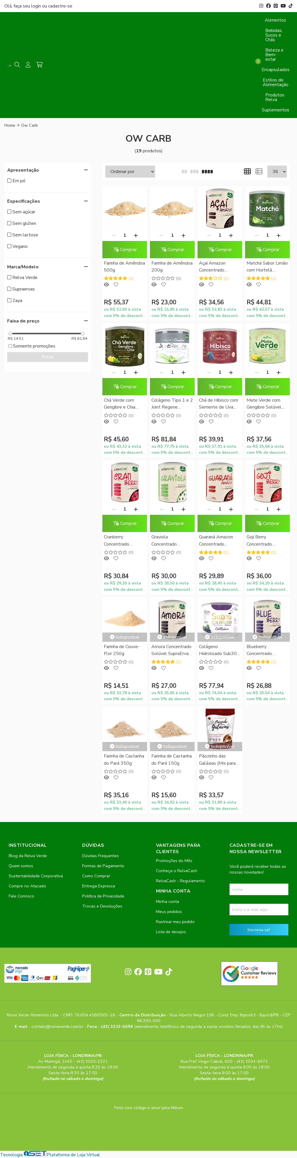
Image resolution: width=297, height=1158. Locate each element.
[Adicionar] (136, 235)
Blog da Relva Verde (28, 856)
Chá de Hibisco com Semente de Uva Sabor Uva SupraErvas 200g (218, 404)
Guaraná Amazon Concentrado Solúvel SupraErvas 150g (218, 541)
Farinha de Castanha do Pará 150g (171, 759)
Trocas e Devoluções (102, 906)
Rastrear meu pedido (175, 921)
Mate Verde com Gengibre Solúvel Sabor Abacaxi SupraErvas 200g (264, 404)
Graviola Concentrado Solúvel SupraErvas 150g (171, 541)
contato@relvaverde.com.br (57, 1026)
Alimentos (275, 20)
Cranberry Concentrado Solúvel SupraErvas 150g (123, 541)
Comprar (125, 249)
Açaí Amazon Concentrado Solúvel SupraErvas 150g (218, 267)
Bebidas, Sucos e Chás (274, 35)
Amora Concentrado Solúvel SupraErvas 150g (171, 650)
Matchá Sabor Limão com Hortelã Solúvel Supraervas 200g (267, 267)
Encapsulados (276, 70)
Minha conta (167, 901)
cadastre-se (60, 6)
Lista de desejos (171, 932)
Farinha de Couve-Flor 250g (122, 650)
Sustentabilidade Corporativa (36, 876)
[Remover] (114, 235)
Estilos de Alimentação (275, 82)
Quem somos (21, 866)
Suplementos (275, 110)
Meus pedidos (169, 911)
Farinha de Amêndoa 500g (124, 266)
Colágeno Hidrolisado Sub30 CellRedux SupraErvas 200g (218, 650)
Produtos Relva (274, 97)
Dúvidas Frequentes (100, 856)
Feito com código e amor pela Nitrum (148, 1107)
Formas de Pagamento (103, 866)
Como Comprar (96, 876)
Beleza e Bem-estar (274, 54)
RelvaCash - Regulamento (180, 881)
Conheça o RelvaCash (176, 871)
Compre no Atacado (27, 886)
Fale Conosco (21, 896)
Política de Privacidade (103, 896)
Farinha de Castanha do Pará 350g (124, 759)
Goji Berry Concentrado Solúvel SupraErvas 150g (266, 541)
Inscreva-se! (259, 930)
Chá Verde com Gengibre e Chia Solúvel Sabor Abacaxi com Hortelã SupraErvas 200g (124, 404)
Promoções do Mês (174, 860)
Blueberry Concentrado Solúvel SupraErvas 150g (266, 650)
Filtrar (48, 357)
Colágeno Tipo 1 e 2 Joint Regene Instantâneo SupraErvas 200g (172, 404)
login (36, 6)
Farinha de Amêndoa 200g (172, 266)
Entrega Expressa (98, 886)
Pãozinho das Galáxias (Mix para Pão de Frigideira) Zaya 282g (217, 760)
